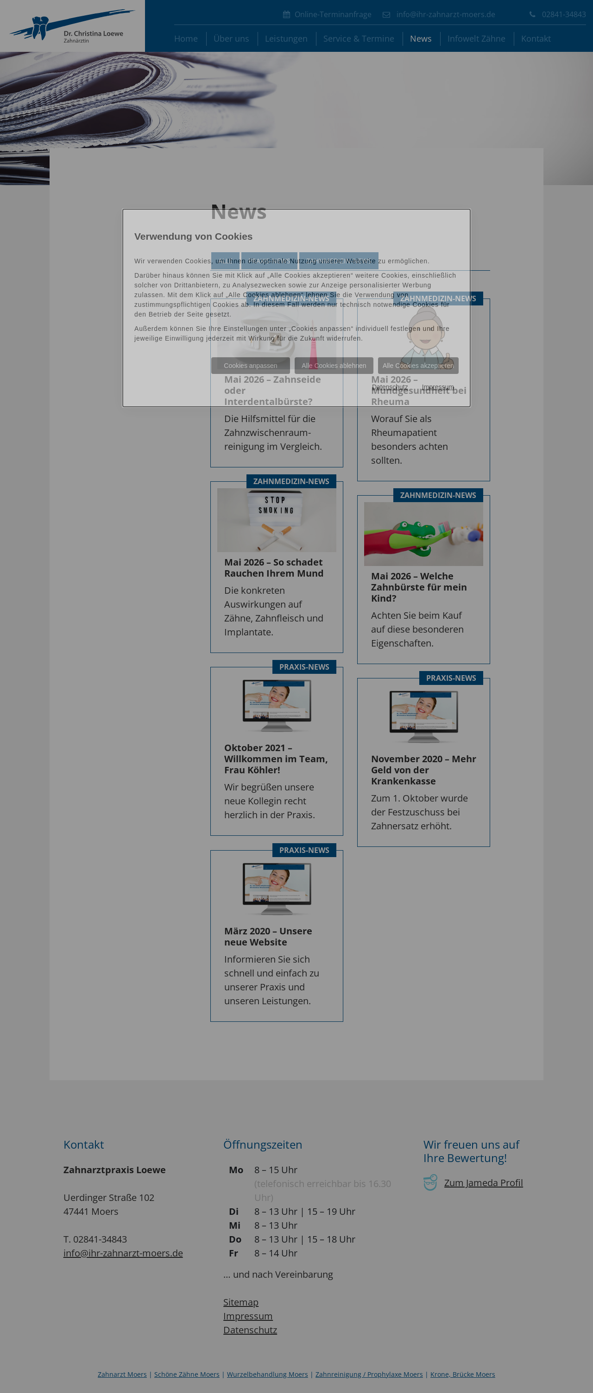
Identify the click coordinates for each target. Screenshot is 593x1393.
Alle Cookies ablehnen (334, 365)
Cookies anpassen (250, 365)
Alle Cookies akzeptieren (418, 365)
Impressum (438, 387)
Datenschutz (390, 387)
